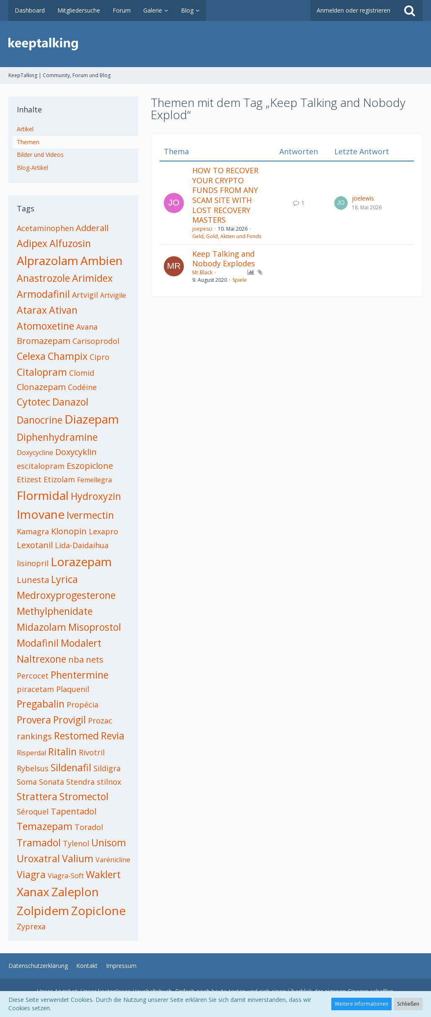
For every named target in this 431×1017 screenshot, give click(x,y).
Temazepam (44, 826)
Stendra (80, 782)
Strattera (37, 796)
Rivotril (92, 752)
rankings (34, 736)
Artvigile (113, 295)
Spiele (239, 280)
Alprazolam (47, 260)
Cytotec (33, 401)
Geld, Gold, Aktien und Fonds (226, 236)
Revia (112, 735)
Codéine (82, 387)
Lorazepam (81, 562)
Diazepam (92, 419)
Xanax (33, 892)
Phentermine (79, 674)
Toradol (89, 827)
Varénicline (112, 859)
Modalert (81, 643)
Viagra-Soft (66, 875)
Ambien (101, 260)
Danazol (70, 401)
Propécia (82, 705)
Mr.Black (202, 272)
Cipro (99, 357)
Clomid (81, 373)
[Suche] (410, 10)
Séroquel (33, 811)
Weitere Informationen (361, 1003)
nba (76, 659)
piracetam (35, 689)
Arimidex (92, 278)
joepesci (202, 228)
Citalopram (42, 372)
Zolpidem (43, 910)
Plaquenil (72, 689)
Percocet (33, 676)
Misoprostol (94, 627)
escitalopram (41, 466)
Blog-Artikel (32, 168)
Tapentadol (73, 811)
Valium (77, 858)
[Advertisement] (287, 355)
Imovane (41, 514)
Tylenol (76, 843)
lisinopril (33, 563)
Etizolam (59, 479)
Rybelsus (33, 768)
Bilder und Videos (40, 155)
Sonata (51, 782)
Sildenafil (71, 767)
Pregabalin (41, 703)
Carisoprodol (95, 341)
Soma (27, 782)
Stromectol (83, 796)
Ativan (63, 310)
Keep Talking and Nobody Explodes (223, 259)
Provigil (69, 719)
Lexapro (103, 531)
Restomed (76, 735)
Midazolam (41, 627)
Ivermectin (90, 515)
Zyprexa (31, 926)
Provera (34, 719)
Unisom (108, 842)
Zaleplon (75, 892)
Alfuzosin (70, 243)
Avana (87, 327)
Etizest (29, 479)
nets (94, 659)
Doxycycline (35, 452)
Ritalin (62, 751)
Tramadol (39, 842)
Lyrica (64, 579)
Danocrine (39, 420)
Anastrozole (43, 278)
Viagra (31, 874)
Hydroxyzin (96, 496)
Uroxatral (38, 858)
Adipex (32, 243)
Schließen (408, 1003)
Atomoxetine (45, 326)
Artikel (25, 129)
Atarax (32, 310)
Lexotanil (35, 545)
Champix (68, 356)
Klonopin (69, 531)
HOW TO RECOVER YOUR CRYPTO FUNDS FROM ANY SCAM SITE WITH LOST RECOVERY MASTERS (225, 195)
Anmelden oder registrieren (353, 10)
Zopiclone (98, 910)
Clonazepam (41, 387)
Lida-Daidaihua (81, 545)
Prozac (100, 720)
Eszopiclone (90, 465)
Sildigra (107, 768)
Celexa (31, 356)
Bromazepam (43, 340)
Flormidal (43, 495)
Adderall (92, 228)
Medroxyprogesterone (66, 595)
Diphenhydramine (57, 437)
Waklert (103, 874)
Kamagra (33, 531)
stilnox (109, 782)
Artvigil (85, 295)
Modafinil (38, 643)
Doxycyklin (76, 452)
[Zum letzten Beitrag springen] (341, 203)
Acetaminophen (45, 228)
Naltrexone (41, 659)
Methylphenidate (55, 611)
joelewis (363, 198)
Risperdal (31, 752)
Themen (28, 142)
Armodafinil (43, 294)
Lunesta (33, 579)
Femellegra (94, 479)
